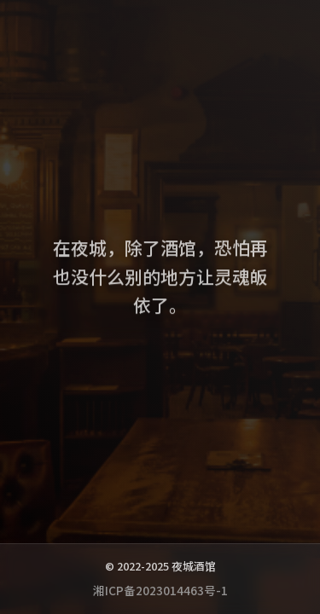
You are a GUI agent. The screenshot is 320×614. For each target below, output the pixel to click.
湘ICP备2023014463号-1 (160, 590)
